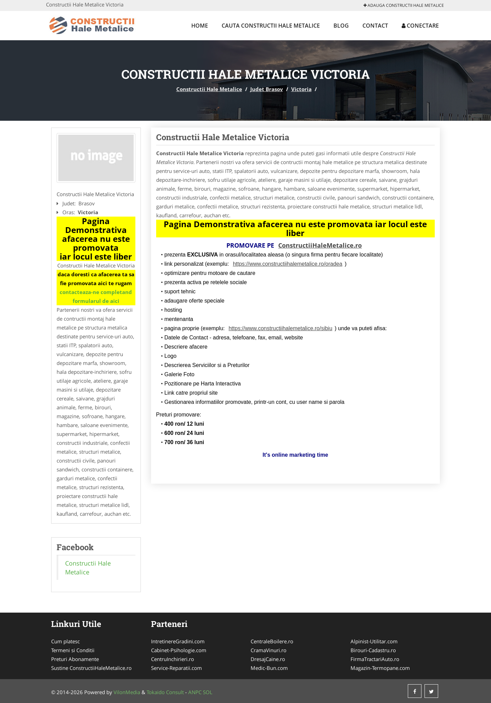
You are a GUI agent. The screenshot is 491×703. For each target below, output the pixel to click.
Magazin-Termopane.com (380, 667)
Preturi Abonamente (75, 659)
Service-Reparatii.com (176, 667)
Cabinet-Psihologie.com (178, 650)
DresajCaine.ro (268, 659)
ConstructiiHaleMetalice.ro (320, 245)
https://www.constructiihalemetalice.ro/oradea (287, 264)
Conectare (420, 25)
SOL (207, 692)
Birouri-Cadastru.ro (373, 650)
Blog (341, 25)
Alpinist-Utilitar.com (374, 641)
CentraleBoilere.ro (272, 641)
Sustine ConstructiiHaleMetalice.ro (91, 667)
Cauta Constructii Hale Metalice (271, 25)
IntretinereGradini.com (178, 641)
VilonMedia (127, 692)
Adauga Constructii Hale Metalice (403, 5)
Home (199, 25)
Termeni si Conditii (72, 650)
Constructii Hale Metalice (209, 89)
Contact (375, 25)
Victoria (301, 89)
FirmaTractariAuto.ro (375, 659)
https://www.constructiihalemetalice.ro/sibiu (280, 328)
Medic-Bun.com (269, 667)
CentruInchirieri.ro (172, 659)
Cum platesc (65, 641)
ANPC (195, 692)
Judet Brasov (266, 89)
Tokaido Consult (165, 692)
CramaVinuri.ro (268, 650)
